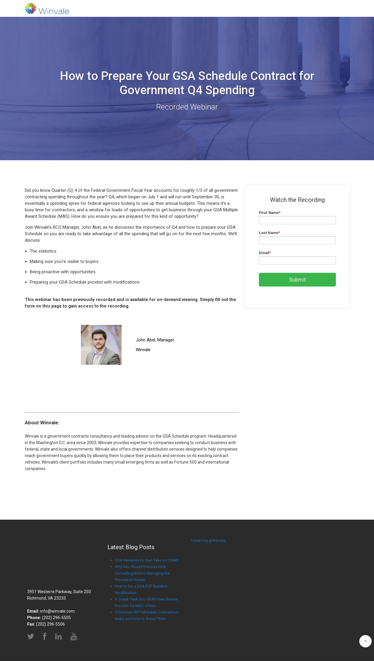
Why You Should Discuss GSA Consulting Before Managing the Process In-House (142, 573)
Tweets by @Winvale (208, 540)
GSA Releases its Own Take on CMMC (147, 560)
